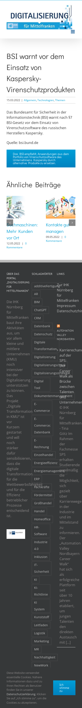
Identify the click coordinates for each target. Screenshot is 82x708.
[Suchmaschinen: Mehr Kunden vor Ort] (21, 198)
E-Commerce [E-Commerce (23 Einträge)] (42, 407)
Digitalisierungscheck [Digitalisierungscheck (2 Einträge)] (49, 365)
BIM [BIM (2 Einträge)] (37, 302)
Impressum (66, 305)
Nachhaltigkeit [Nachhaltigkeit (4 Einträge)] (44, 657)
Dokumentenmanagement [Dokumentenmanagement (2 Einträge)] (53, 396)
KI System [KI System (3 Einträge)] (39, 605)
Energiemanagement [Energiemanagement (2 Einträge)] (49, 471)
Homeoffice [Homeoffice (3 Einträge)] (42, 519)
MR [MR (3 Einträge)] (36, 649)
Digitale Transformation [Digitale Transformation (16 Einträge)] (45, 345)
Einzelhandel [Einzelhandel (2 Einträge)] (43, 455)
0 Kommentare (17, 245)
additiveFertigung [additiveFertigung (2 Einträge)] (47, 286)
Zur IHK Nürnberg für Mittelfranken (66, 292)
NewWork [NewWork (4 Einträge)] (41, 665)
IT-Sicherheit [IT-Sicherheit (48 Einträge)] (41, 568)
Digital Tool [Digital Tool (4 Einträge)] (39, 384)
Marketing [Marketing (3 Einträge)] (41, 641)
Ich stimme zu (64, 688)
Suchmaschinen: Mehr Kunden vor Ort (22, 231)
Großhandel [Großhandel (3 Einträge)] (43, 503)
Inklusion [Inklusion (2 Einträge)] (40, 557)
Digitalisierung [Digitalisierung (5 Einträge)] (45, 357)
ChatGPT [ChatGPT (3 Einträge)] (40, 310)
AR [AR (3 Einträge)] (36, 294)
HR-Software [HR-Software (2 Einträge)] (40, 530)
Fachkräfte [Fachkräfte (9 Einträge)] (41, 487)
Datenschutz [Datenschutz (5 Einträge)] (43, 334)
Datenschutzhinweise (66, 311)
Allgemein (30, 100)
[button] (10, 222)
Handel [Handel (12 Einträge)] (39, 511)
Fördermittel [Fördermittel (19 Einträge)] (43, 495)
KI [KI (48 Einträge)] (35, 580)
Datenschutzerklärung (21, 694)
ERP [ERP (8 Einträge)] (37, 479)
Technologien (45, 100)
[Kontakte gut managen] (61, 198)
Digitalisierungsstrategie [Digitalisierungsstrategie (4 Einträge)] (52, 373)
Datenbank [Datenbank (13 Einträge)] (42, 326)
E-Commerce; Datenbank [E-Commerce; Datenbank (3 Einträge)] (42, 425)
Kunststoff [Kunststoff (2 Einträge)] (41, 617)
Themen (60, 100)
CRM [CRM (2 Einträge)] (37, 318)
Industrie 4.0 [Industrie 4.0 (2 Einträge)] (40, 545)
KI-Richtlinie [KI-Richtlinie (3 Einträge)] (41, 591)
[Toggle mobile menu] (73, 31)
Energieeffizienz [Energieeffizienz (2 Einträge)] (46, 463)
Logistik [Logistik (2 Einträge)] (39, 633)
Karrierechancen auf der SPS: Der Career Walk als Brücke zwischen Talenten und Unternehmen (66, 376)
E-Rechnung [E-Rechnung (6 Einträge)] (41, 443)
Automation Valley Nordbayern (66, 335)
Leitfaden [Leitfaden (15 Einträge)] (41, 625)
